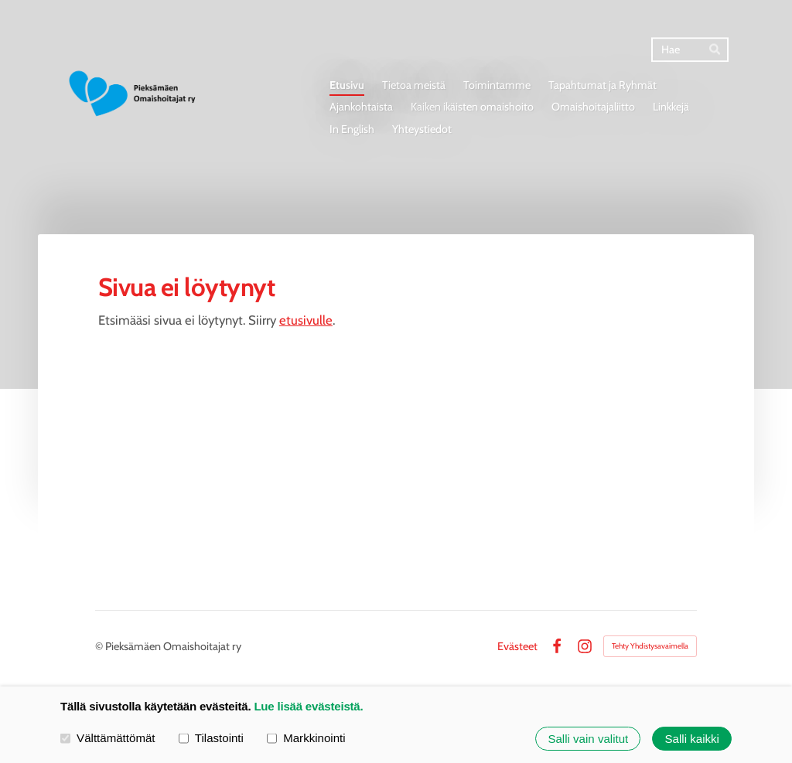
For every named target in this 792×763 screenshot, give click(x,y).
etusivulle (306, 320)
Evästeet (517, 646)
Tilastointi (211, 737)
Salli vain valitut (588, 738)
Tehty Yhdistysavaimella (650, 646)
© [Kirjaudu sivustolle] (100, 646)
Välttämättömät (107, 737)
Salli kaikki (692, 738)
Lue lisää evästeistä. (308, 706)
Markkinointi (306, 737)
